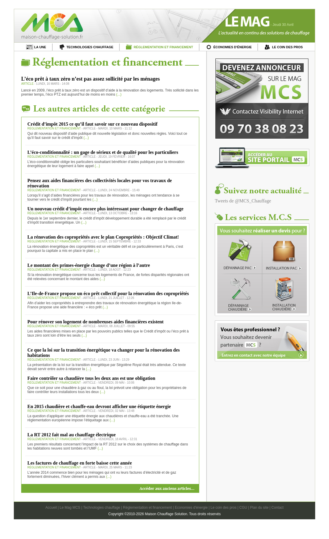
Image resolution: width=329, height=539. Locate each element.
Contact (277, 507)
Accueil (51, 507)
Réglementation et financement (147, 507)
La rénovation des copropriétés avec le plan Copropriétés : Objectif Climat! (103, 236)
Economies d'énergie (191, 507)
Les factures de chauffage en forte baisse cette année (79, 462)
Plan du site (259, 507)
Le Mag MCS (70, 507)
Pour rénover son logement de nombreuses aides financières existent (95, 321)
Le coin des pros (223, 507)
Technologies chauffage (101, 507)
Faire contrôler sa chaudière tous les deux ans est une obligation (91, 378)
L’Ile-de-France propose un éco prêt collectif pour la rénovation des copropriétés (108, 293)
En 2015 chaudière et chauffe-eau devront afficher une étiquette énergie (99, 406)
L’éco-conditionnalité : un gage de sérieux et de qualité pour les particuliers (102, 152)
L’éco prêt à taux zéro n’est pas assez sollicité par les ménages (90, 79)
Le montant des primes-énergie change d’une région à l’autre (88, 265)
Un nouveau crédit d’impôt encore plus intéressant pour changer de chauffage (105, 208)
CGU (243, 507)
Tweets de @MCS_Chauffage (243, 200)
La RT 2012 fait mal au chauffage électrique (71, 434)
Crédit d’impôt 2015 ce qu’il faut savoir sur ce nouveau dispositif (92, 124)
